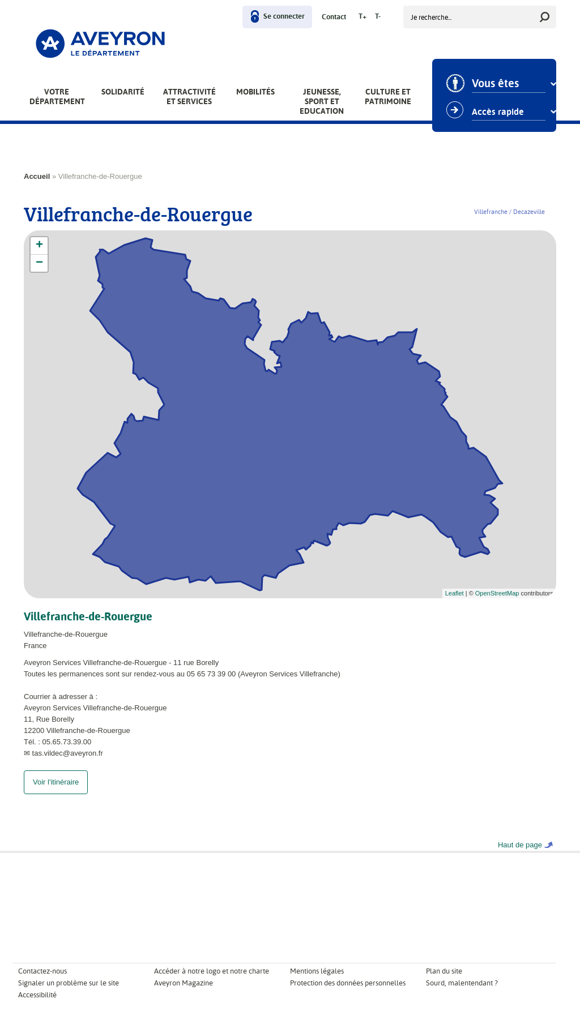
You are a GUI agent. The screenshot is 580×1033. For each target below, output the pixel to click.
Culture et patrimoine (388, 96)
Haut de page (520, 856)
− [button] (39, 263)
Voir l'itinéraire (56, 793)
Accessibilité (37, 1006)
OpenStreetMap (497, 593)
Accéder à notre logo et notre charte (211, 982)
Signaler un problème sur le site (68, 994)
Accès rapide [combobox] (498, 112)
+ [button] (39, 245)
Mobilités (255, 91)
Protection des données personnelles (348, 994)
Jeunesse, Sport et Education (322, 101)
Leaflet (454, 593)
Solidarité (122, 91)
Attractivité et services (189, 96)
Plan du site (444, 982)
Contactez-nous (42, 982)
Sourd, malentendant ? (462, 994)
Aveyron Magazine (183, 994)
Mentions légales (317, 982)
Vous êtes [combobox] (495, 83)
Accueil (37, 176)
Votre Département (57, 96)
